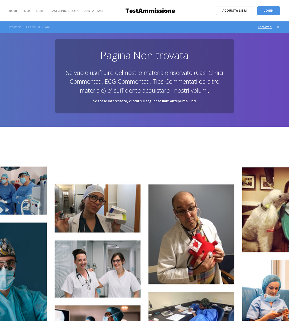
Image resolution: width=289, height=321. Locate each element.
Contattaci (265, 27)
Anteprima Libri (183, 101)
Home (13, 11)
